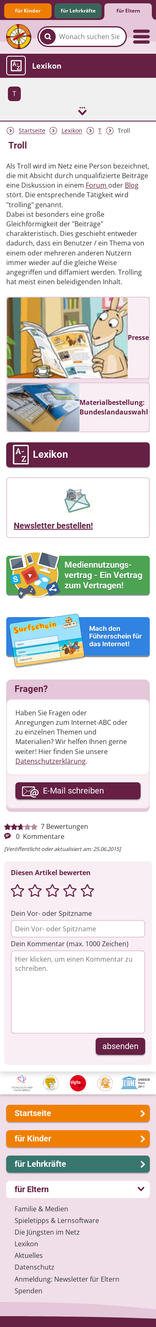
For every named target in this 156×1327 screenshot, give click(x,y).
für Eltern (128, 10)
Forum (97, 185)
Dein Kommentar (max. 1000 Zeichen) (70, 943)
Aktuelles (29, 1255)
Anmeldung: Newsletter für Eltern (67, 1279)
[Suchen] (48, 37)
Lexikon (72, 131)
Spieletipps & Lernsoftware (57, 1220)
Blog (132, 185)
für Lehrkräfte (78, 10)
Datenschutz (34, 1267)
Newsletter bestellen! (53, 526)
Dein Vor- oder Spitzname (51, 913)
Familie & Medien (41, 1208)
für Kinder (27, 10)
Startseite (32, 131)
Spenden (28, 1290)
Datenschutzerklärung (50, 761)
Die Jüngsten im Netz (47, 1232)
